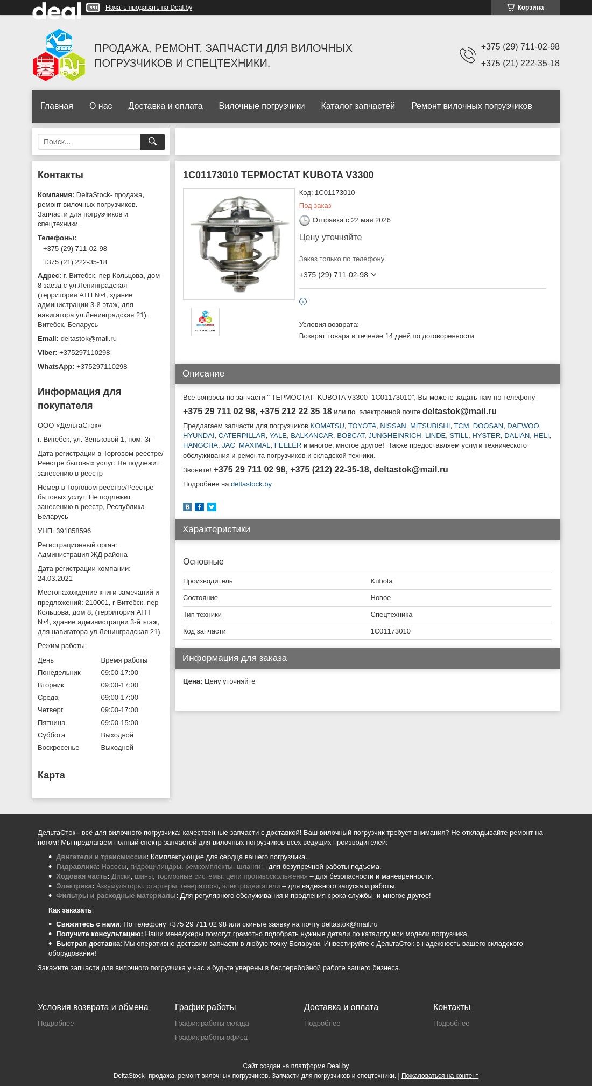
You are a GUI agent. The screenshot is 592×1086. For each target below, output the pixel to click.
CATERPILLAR (242, 435)
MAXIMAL (255, 445)
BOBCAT (350, 435)
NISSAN (393, 426)
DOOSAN (488, 426)
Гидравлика (76, 866)
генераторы (200, 886)
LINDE (435, 435)
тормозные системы (189, 876)
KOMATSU (327, 426)
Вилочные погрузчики (262, 105)
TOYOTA (362, 426)
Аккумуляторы (119, 886)
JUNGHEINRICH (394, 435)
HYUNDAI (199, 435)
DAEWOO (523, 426)
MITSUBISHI (430, 426)
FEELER (288, 445)
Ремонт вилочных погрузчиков (471, 105)
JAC (228, 445)
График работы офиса (211, 1037)
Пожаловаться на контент (439, 1076)
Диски (121, 876)
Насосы (114, 866)
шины (144, 876)
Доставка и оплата (166, 105)
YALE (278, 435)
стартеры (161, 886)
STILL (458, 435)
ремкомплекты (208, 866)
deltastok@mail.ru (89, 339)
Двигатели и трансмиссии (101, 857)
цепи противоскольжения (267, 876)
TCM (461, 426)
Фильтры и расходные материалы (116, 896)
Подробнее (56, 1023)
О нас (100, 105)
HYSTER (486, 435)
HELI (541, 435)
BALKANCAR (312, 435)
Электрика (74, 886)
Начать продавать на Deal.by (148, 7)
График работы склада (212, 1023)
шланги (248, 866)
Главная (56, 105)
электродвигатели (251, 886)
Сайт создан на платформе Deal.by (296, 1066)
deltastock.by (251, 484)
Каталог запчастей (358, 105)
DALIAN (517, 435)
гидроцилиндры (155, 866)
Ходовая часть (81, 876)
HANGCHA (200, 445)
